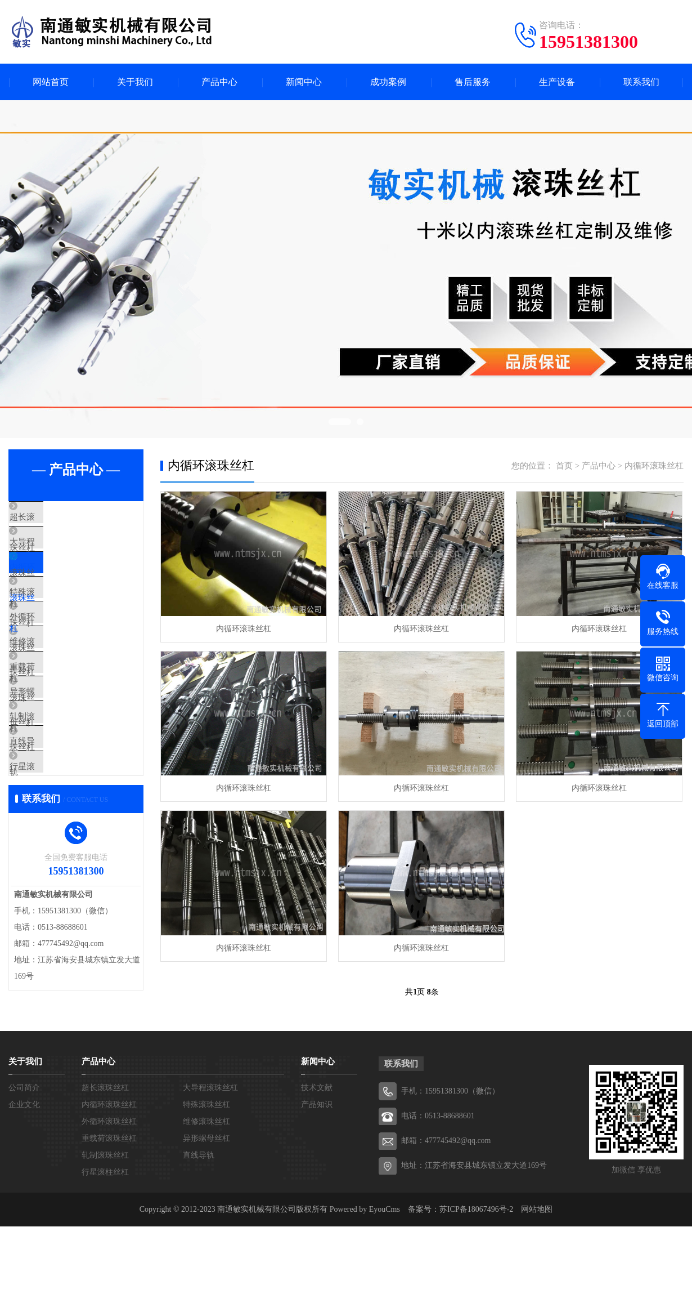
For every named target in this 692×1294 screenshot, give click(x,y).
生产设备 (557, 82)
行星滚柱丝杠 (60, 850)
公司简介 (24, 1155)
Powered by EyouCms (363, 1277)
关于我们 (135, 82)
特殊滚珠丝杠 (60, 617)
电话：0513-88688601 (438, 1183)
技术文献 (316, 1155)
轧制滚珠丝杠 (60, 783)
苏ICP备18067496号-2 (476, 1277)
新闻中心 (304, 82)
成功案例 (388, 82)
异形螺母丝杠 (60, 750)
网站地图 (536, 1277)
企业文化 (24, 1172)
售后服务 (473, 82)
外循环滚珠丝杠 (64, 650)
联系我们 (641, 82)
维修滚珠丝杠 (60, 684)
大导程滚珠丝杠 (64, 551)
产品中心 (219, 82)
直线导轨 (52, 817)
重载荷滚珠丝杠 (64, 717)
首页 (564, 465)
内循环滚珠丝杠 (64, 584)
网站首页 (51, 82)
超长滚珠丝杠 (60, 518)
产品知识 (316, 1172)
